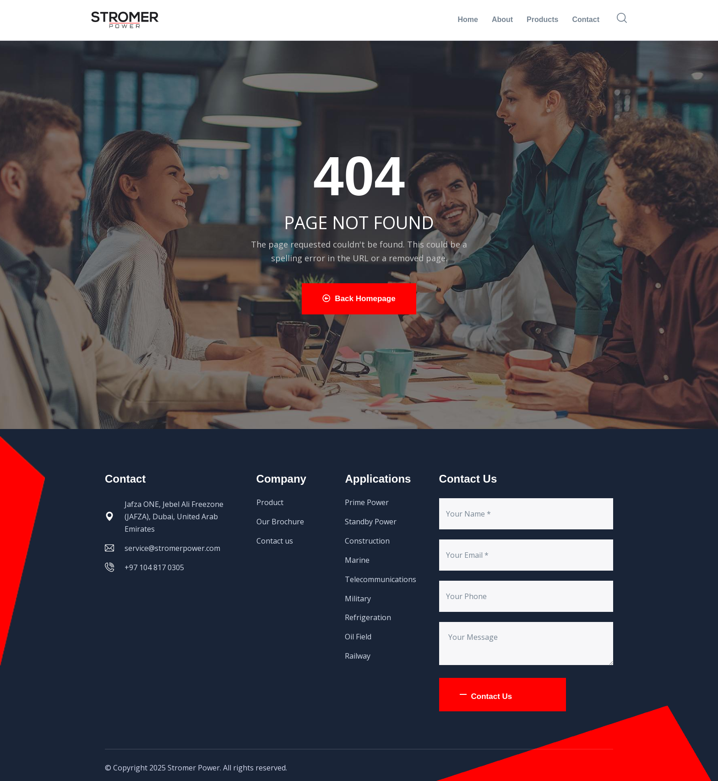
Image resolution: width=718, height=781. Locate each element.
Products (542, 19)
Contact (585, 19)
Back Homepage (358, 298)
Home (467, 19)
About (502, 19)
